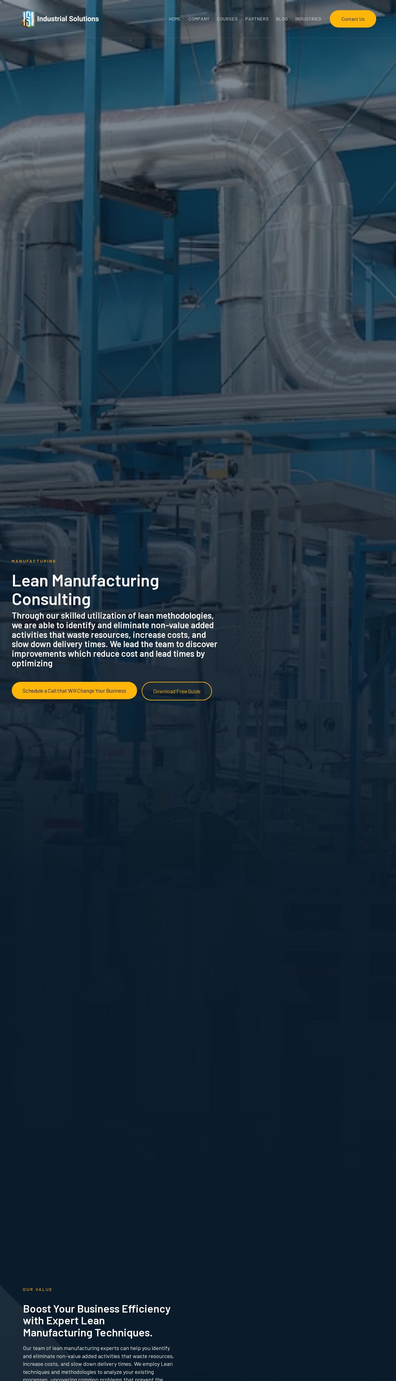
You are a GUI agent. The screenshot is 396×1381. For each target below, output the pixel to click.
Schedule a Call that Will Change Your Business (74, 690)
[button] (308, 19)
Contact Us (353, 19)
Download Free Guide (176, 691)
